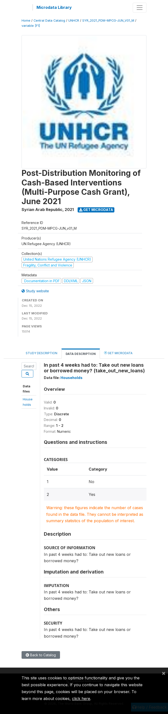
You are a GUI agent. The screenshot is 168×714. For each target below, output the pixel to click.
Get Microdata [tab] (118, 353)
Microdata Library (54, 7)
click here (81, 698)
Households (71, 378)
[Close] (164, 673)
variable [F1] (31, 26)
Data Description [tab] (81, 354)
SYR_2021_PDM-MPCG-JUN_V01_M (108, 20)
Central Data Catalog (49, 20)
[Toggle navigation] (139, 8)
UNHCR (73, 20)
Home (26, 20)
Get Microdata (96, 210)
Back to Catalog (41, 655)
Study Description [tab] (41, 353)
